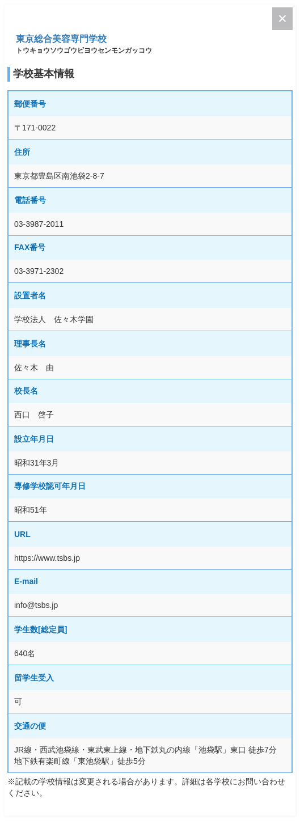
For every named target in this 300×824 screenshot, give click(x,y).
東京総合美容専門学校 (61, 39)
